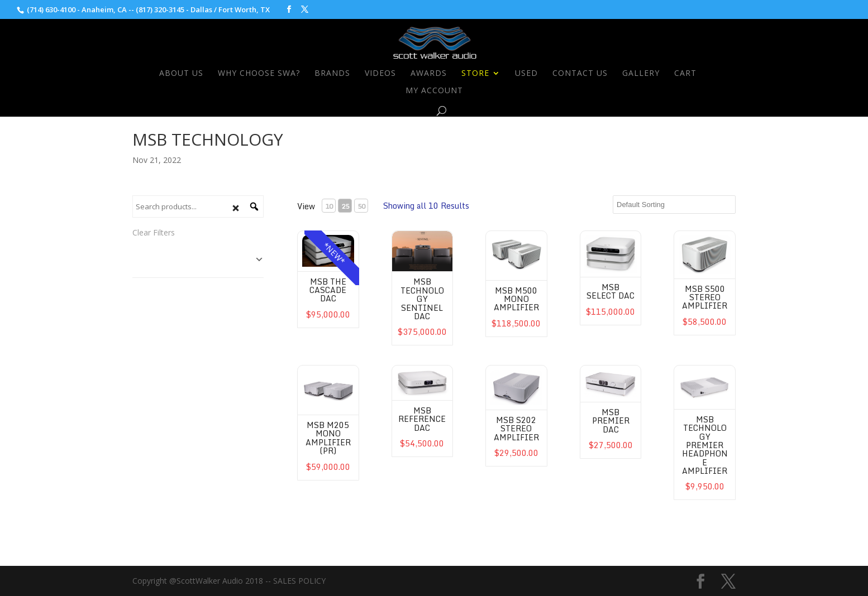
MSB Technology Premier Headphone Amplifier (705, 445)
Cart (685, 73)
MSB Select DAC (610, 291)
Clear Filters (153, 232)
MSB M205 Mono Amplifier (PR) (328, 438)
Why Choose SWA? (259, 73)
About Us (181, 73)
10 (329, 206)
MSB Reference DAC (422, 419)
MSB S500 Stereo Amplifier (704, 297)
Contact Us (580, 73)
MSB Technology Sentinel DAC (422, 299)
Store (475, 73)
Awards (429, 73)
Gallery (641, 73)
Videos (380, 73)
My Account (434, 90)
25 (345, 206)
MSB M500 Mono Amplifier (516, 299)
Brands (332, 73)
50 (361, 206)
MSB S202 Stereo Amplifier (516, 429)
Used (526, 73)
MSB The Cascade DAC (327, 290)
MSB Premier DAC (610, 421)
